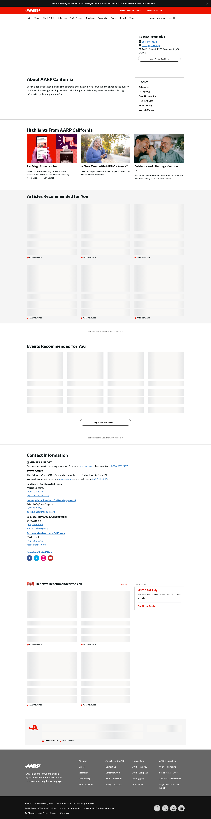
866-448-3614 (99, 478)
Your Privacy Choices (47, 813)
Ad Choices (30, 813)
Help (170, 18)
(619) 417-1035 (35, 491)
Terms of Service (63, 803)
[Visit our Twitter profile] (36, 558)
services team (85, 466)
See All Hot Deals (146, 606)
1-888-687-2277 (119, 466)
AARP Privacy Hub (44, 803)
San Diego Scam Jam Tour (43, 166)
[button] (176, 13)
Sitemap (28, 803)
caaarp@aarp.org (151, 45)
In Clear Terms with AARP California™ (104, 166)
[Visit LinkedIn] (181, 808)
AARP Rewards (86, 784)
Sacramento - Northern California (46, 533)
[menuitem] (28, 19)
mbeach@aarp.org (36, 544)
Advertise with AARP (115, 760)
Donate (82, 766)
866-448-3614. (149, 41)
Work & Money (146, 110)
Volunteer (83, 772)
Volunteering (145, 105)
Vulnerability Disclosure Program (99, 808)
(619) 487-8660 (35, 507)
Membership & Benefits (130, 10)
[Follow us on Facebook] (29, 558)
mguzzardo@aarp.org (38, 495)
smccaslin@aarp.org (37, 528)
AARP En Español (157, 18)
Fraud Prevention (147, 96)
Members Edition (154, 10)
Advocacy (144, 87)
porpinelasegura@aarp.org (41, 511)
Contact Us (110, 766)
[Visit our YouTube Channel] (50, 558)
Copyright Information (70, 808)
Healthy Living (146, 100)
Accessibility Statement (84, 803)
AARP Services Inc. (114, 778)
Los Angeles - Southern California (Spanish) (51, 500)
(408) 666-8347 (35, 524)
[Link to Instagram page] (43, 558)
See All (124, 584)
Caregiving (144, 91)
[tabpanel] (168, 18)
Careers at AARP (113, 772)
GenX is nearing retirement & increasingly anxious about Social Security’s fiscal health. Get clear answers (103, 3)
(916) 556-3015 (35, 540)
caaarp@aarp (66, 478)
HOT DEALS (145, 590)
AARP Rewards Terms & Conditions (41, 808)
